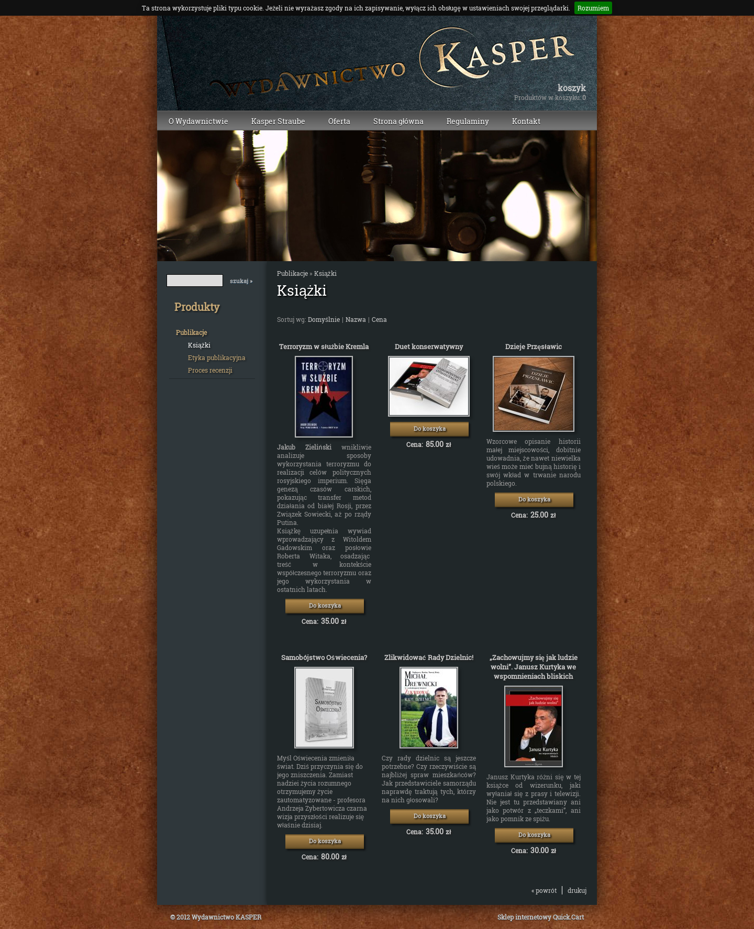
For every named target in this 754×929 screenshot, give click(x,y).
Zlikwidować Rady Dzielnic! (428, 657)
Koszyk (572, 88)
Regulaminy (468, 121)
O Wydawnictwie (198, 121)
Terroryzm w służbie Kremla (324, 346)
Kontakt (526, 121)
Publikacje (191, 332)
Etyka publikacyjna (217, 357)
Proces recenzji (210, 370)
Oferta (339, 121)
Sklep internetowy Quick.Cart (540, 917)
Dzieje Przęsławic (533, 346)
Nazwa (356, 319)
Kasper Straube (278, 121)
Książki (199, 345)
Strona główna (398, 121)
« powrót (544, 890)
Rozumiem (593, 8)
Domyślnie (324, 319)
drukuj (577, 890)
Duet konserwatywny (429, 346)
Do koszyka (325, 605)
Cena (379, 319)
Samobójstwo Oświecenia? (324, 657)
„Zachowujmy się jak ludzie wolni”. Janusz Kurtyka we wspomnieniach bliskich (534, 667)
